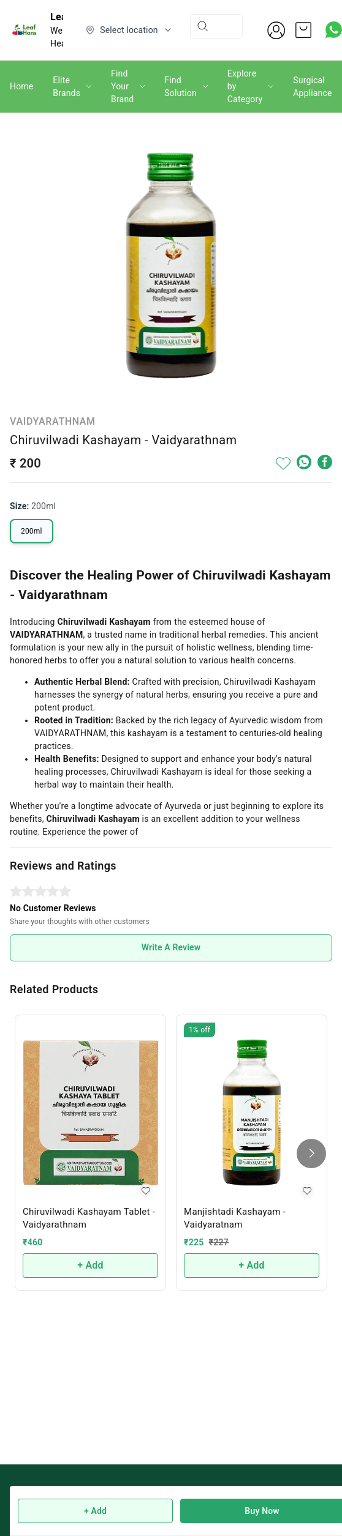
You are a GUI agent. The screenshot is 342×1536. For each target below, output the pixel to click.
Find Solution (180, 86)
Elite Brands (66, 86)
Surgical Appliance (312, 86)
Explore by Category (244, 86)
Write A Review (171, 947)
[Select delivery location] (129, 30)
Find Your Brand (122, 86)
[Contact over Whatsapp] (333, 29)
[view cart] (303, 30)
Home (21, 86)
